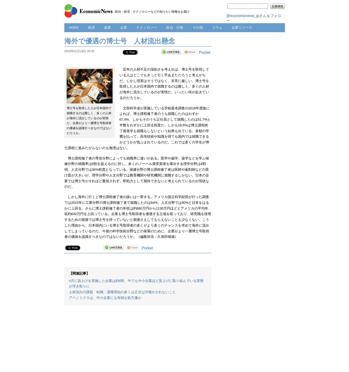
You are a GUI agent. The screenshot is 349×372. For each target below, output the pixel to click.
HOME (74, 27)
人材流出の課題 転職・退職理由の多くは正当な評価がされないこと (122, 292)
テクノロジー (146, 27)
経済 (91, 27)
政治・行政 (174, 27)
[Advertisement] (137, 341)
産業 (107, 27)
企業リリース (242, 27)
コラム (217, 27)
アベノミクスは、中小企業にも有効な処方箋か (105, 298)
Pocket (204, 52)
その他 (198, 27)
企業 (123, 27)
